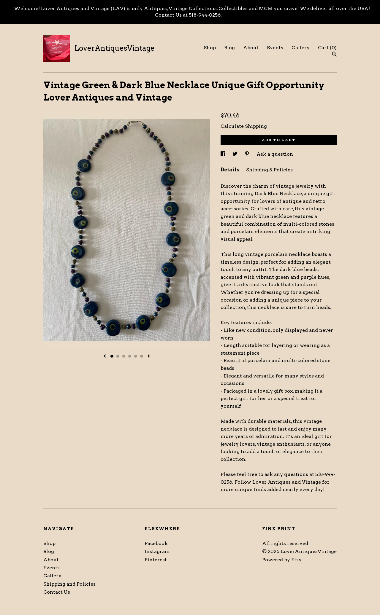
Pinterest (156, 560)
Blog (229, 47)
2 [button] (117, 356)
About (251, 47)
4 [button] (129, 356)
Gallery (301, 47)
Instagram (157, 551)
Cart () (327, 47)
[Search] (334, 55)
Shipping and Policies (69, 584)
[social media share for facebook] (224, 154)
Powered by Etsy (282, 560)
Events (275, 47)
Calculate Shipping (244, 126)
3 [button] (123, 356)
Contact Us (56, 592)
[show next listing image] (148, 356)
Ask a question (274, 154)
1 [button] (111, 356)
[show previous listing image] (104, 356)
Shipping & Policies (269, 170)
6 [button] (141, 356)
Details (230, 170)
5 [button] (135, 356)
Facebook (156, 543)
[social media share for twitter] (235, 154)
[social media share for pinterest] (248, 154)
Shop (210, 47)
